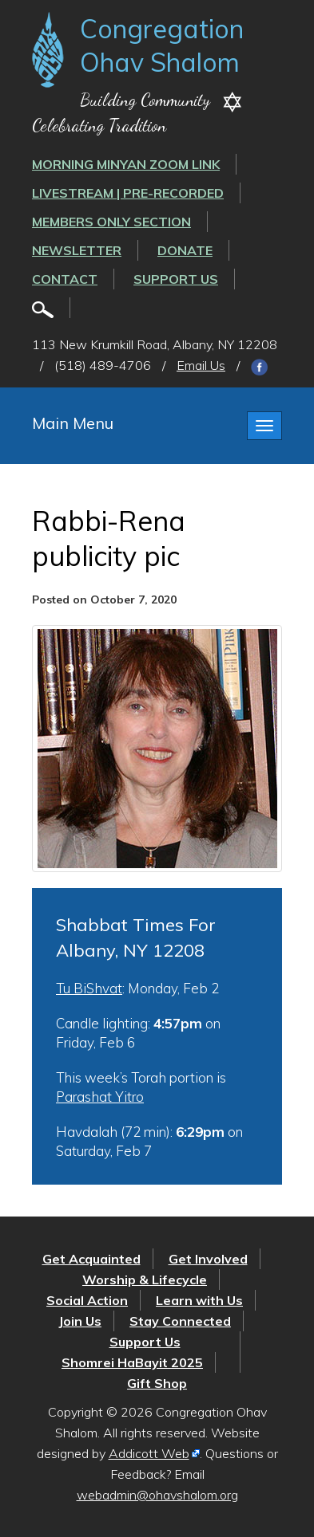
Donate (185, 250)
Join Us (79, 1321)
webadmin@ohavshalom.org (157, 1495)
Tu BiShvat (89, 988)
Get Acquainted (91, 1259)
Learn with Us (199, 1300)
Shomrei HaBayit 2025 (132, 1362)
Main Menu (72, 423)
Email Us (201, 365)
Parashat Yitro (100, 1096)
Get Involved (208, 1259)
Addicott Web (149, 1453)
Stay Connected (180, 1321)
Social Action (87, 1300)
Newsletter (76, 250)
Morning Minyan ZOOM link (126, 164)
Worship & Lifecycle (144, 1279)
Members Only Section (111, 222)
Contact (64, 279)
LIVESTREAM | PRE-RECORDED (128, 193)
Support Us (175, 279)
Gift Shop (157, 1383)
